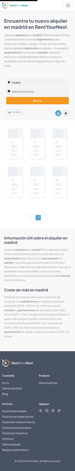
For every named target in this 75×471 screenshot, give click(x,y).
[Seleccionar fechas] (37, 91)
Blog (5, 394)
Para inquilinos (48, 383)
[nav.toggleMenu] (68, 5)
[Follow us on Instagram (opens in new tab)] (53, 410)
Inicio (5, 383)
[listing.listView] (58, 113)
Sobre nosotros (12, 388)
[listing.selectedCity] (37, 82)
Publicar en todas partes (17, 416)
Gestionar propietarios (16, 427)
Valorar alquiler (11, 444)
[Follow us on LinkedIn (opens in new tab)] (46, 410)
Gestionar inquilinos (15, 433)
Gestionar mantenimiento (18, 422)
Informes (8, 438)
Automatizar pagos (14, 411)
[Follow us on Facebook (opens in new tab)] (40, 410)
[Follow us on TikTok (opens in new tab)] (59, 410)
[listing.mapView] (66, 113)
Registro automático (15, 450)
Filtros (14, 112)
